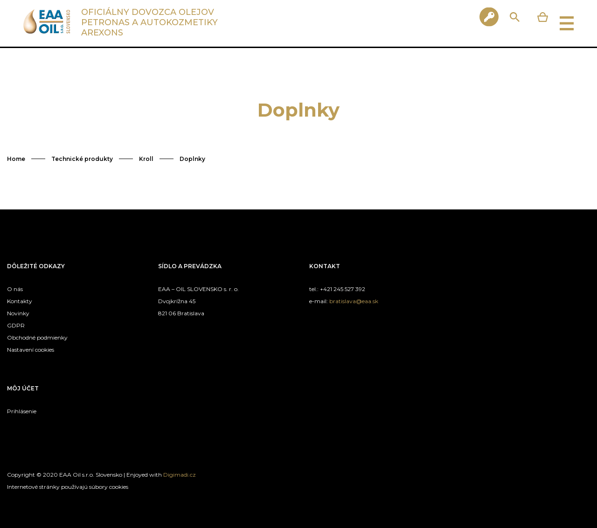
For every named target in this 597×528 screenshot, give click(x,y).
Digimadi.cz (179, 474)
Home (16, 158)
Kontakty (19, 301)
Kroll (146, 158)
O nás (15, 288)
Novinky (18, 313)
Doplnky (192, 158)
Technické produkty (82, 158)
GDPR (16, 325)
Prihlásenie (21, 411)
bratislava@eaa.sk (353, 301)
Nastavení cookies (30, 349)
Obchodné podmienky (37, 337)
